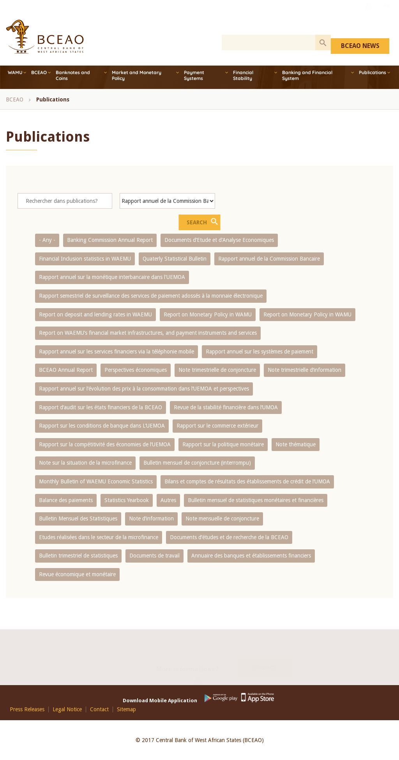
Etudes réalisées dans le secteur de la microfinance (98, 537)
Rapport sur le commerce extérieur (217, 426)
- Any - (47, 240)
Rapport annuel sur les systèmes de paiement (259, 351)
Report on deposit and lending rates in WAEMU (95, 314)
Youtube (368, 16)
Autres (168, 500)
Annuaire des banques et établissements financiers (251, 555)
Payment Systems (194, 75)
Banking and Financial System (307, 75)
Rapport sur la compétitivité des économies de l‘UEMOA (105, 444)
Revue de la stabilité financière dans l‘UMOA (226, 407)
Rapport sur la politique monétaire (223, 444)
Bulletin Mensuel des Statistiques (78, 518)
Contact (265, 658)
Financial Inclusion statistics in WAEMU (85, 259)
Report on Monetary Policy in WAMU (208, 314)
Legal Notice (67, 709)
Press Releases (27, 709)
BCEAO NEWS (360, 46)
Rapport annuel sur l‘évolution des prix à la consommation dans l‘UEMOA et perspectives (144, 388)
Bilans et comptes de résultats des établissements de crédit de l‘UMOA (247, 481)
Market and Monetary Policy (136, 75)
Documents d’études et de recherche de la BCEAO (229, 537)
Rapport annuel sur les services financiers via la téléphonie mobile (116, 351)
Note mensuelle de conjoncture (222, 518)
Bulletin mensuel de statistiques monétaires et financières (255, 500)
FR (386, 16)
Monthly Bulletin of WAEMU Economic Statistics (96, 481)
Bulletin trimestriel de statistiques (78, 555)
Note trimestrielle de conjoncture (217, 370)
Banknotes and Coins (73, 75)
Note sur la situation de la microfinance (85, 463)
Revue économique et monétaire (77, 574)
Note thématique (295, 444)
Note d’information (151, 518)
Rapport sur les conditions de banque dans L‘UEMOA (102, 426)
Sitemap (126, 709)
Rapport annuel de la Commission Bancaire (269, 259)
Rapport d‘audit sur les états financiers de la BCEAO (100, 407)
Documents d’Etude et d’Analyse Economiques (219, 240)
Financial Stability (243, 75)
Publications (372, 72)
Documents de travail (154, 555)
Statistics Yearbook (126, 500)
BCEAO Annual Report (66, 370)
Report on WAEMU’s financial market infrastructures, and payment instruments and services (148, 333)
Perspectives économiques (135, 370)
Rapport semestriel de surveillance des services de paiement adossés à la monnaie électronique (151, 296)
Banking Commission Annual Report (110, 240)
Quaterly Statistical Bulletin (175, 259)
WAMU (15, 72)
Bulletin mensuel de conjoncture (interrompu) (197, 463)
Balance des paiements (66, 500)
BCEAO (39, 72)
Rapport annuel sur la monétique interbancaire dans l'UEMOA (112, 277)
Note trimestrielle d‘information (304, 370)
